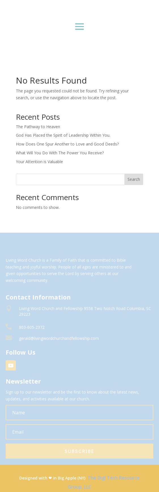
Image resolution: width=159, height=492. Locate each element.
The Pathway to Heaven (38, 126)
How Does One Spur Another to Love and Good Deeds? (67, 144)
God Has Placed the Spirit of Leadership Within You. (63, 135)
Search (134, 179)
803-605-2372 (31, 329)
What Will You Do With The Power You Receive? (60, 152)
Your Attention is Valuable (39, 161)
